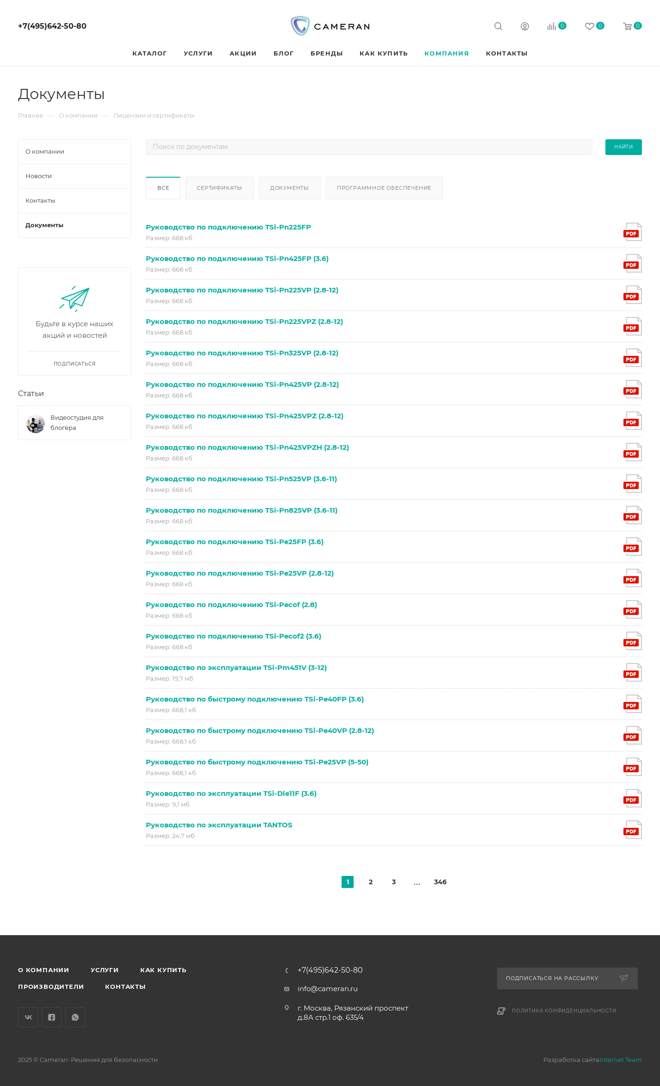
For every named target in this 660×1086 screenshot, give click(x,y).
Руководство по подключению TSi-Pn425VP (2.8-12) (242, 384)
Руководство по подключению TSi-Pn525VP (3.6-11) (241, 478)
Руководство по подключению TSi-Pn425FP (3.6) (237, 258)
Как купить (163, 970)
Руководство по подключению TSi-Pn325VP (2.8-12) (242, 352)
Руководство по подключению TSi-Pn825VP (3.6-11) (241, 510)
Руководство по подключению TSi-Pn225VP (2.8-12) (242, 289)
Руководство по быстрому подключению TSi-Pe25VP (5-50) (257, 761)
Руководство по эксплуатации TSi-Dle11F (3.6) (231, 793)
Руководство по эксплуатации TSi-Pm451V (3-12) (236, 667)
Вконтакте (28, 1017)
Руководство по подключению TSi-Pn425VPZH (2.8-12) (247, 447)
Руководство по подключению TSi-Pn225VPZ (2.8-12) (244, 321)
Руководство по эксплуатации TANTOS (219, 824)
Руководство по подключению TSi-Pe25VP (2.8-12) (240, 573)
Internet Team (620, 1059)
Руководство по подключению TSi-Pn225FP (228, 227)
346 (440, 882)
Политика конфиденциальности (564, 1011)
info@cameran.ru (328, 988)
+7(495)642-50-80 (52, 26)
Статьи (31, 393)
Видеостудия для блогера (77, 422)
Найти (623, 147)
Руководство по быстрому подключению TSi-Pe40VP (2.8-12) (260, 730)
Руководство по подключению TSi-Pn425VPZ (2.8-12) (244, 415)
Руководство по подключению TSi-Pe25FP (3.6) (235, 541)
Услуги (105, 970)
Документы (289, 188)
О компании (43, 970)
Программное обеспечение (384, 188)
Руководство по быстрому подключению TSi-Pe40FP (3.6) (255, 699)
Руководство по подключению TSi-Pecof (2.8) (231, 604)
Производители (51, 986)
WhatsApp (75, 1017)
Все (163, 188)
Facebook (52, 1017)
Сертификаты (220, 188)
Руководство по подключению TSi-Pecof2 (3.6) (233, 636)
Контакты (125, 986)
